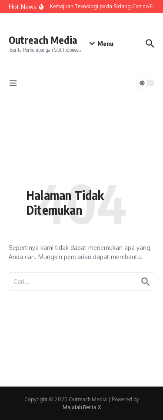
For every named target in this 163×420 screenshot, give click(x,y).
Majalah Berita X (82, 407)
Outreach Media (43, 39)
